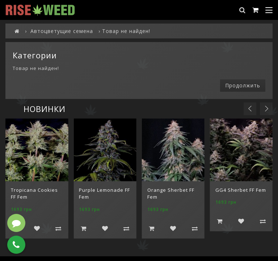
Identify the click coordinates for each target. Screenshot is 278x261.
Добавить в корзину (83, 228)
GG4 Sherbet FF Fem (240, 190)
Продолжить (242, 85)
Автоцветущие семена (61, 31)
